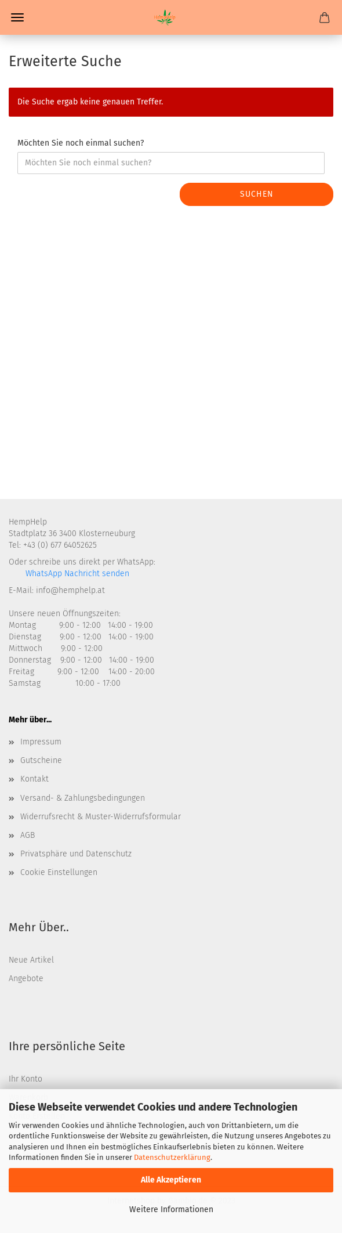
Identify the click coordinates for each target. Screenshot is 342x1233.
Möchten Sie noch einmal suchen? (80, 143)
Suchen (257, 194)
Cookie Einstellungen (58, 872)
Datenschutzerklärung (172, 1157)
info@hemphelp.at (70, 590)
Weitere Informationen (171, 1209)
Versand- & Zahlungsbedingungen (82, 798)
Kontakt (34, 779)
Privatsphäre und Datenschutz (76, 854)
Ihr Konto (25, 1079)
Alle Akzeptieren (171, 1180)
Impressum (40, 742)
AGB (27, 835)
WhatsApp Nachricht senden (76, 573)
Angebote (26, 978)
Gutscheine (41, 760)
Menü (17, 17)
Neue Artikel (31, 960)
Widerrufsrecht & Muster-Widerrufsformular (100, 817)
